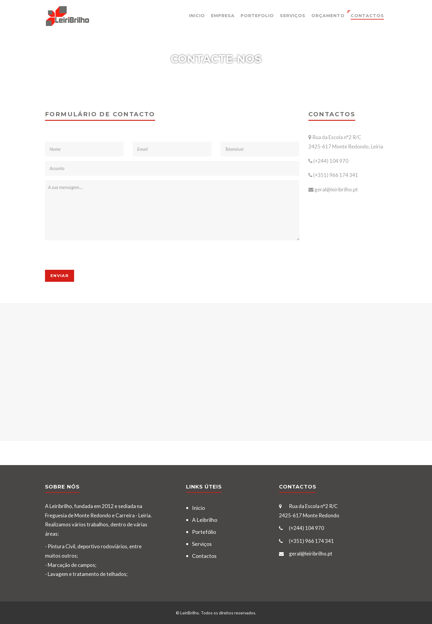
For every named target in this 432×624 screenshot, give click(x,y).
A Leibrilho (204, 519)
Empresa (223, 15)
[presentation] (90, 255)
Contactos (367, 15)
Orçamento (328, 15)
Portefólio (204, 531)
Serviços (292, 15)
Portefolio (257, 15)
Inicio (197, 15)
